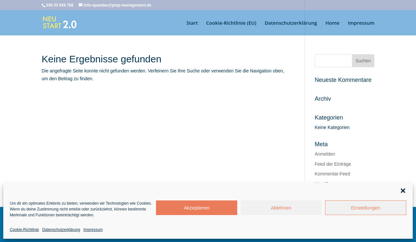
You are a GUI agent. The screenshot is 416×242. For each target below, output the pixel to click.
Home (332, 23)
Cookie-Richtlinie (24, 229)
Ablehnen (281, 207)
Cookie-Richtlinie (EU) (231, 23)
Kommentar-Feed (332, 173)
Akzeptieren (196, 207)
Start (192, 23)
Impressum (93, 229)
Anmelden (325, 154)
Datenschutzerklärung (61, 229)
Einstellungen (365, 207)
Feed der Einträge (333, 164)
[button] (403, 190)
